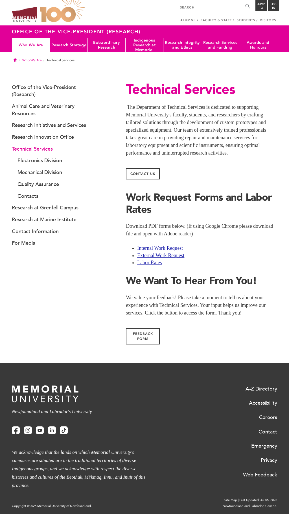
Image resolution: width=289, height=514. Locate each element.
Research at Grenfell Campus (45, 208)
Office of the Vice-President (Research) (76, 32)
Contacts (27, 196)
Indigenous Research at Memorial (144, 45)
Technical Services (32, 149)
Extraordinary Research (106, 45)
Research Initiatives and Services (49, 125)
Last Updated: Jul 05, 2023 (258, 500)
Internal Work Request (160, 248)
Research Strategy (68, 45)
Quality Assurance (38, 184)
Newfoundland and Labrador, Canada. (250, 506)
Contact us (142, 174)
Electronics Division (39, 160)
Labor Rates (149, 262)
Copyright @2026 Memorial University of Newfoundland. (52, 506)
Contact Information (35, 231)
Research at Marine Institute (44, 219)
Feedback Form (143, 336)
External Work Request (160, 255)
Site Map (230, 500)
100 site (63, 11)
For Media (23, 243)
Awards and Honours (258, 45)
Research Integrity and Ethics (182, 45)
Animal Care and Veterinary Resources (43, 110)
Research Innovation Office (43, 137)
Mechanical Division (39, 172)
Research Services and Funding (220, 45)
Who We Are (31, 45)
